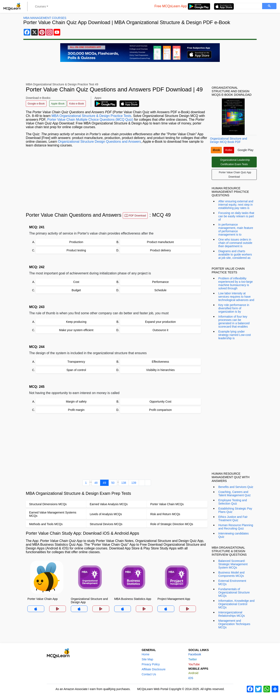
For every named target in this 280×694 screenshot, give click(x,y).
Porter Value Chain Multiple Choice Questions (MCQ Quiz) (90, 119)
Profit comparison (160, 409)
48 (96, 482)
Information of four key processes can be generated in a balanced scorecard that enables (233, 321)
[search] (248, 6)
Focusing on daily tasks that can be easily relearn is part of (236, 216)
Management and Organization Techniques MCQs (234, 624)
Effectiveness (160, 361)
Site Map (147, 659)
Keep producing (76, 321)
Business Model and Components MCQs (231, 574)
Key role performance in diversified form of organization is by (233, 308)
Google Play (245, 150)
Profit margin (76, 409)
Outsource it (160, 330)
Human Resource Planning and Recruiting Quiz (235, 526)
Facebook (194, 654)
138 (123, 482)
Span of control (76, 370)
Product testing (76, 250)
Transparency (76, 361)
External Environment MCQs (232, 582)
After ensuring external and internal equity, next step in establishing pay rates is (235, 205)
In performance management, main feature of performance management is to (235, 229)
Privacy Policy (151, 664)
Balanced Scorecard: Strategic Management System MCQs (233, 564)
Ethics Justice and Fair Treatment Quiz (233, 518)
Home (145, 654)
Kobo (228, 150)
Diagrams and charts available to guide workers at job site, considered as (235, 254)
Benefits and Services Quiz (235, 487)
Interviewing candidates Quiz (233, 535)
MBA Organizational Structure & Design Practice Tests (91, 116)
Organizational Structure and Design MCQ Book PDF (228, 140)
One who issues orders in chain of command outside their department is (235, 243)
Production (76, 242)
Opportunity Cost (160, 401)
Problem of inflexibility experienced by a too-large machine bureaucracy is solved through (235, 283)
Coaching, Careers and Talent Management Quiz (234, 493)
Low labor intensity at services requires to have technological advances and (236, 297)
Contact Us (149, 674)
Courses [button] (40, 6)
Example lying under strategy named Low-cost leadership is (234, 335)
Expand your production (160, 321)
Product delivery (160, 250)
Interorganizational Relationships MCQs (231, 614)
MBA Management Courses (44, 18)
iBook (216, 150)
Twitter (192, 659)
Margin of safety (76, 401)
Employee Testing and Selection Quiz (232, 502)
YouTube (194, 664)
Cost (76, 282)
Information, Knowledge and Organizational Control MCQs (236, 604)
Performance (160, 282)
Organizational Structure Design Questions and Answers (99, 141)
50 (112, 482)
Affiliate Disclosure (154, 669)
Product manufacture (160, 242)
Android (193, 673)
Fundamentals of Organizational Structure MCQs (234, 592)
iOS (190, 678)
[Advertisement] (117, 180)
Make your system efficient (76, 330)
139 (133, 482)
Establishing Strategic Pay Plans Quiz (235, 510)
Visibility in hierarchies (160, 370)
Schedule (160, 290)
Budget (76, 290)
